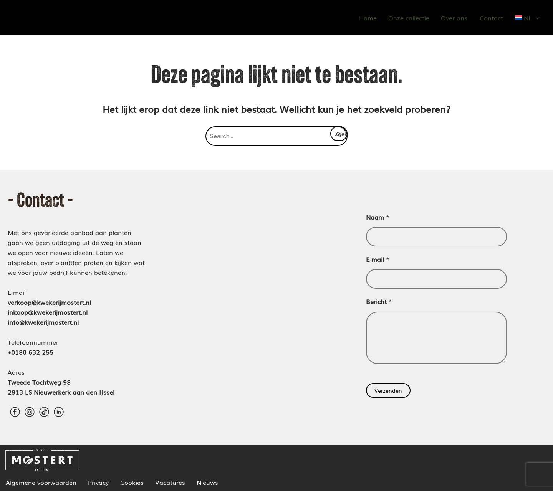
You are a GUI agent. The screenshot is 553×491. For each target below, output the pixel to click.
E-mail (377, 259)
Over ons (454, 17)
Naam (377, 217)
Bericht (379, 301)
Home (368, 17)
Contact (491, 17)
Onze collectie (408, 17)
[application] (536, 17)
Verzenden (388, 390)
